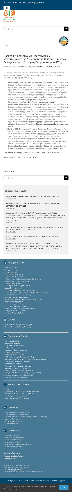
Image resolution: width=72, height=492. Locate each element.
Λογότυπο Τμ (14, 313)
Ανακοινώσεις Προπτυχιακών (14, 437)
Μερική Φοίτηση (11, 348)
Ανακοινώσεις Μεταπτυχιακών (15, 440)
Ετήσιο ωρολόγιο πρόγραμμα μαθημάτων (19, 370)
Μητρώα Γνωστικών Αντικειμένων (17, 311)
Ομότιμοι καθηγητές (11, 423)
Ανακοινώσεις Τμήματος (13, 442)
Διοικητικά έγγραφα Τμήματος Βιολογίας (19, 304)
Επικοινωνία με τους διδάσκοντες (16, 377)
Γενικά (7, 389)
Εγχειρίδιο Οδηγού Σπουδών (14, 355)
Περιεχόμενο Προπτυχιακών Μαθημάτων (18, 366)
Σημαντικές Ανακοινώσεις (13, 435)
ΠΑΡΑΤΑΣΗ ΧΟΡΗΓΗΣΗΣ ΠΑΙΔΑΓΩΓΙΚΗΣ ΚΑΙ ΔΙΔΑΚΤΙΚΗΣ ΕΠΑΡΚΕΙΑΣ (33, 237)
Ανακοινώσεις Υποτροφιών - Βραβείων (48, 66)
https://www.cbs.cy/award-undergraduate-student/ (36, 102)
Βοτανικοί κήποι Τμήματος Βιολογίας (17, 281)
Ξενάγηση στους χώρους (13, 270)
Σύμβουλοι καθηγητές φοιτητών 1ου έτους (19, 375)
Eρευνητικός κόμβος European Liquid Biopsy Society (24, 299)
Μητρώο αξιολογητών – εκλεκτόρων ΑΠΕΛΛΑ (21, 308)
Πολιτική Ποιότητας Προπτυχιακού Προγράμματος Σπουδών (26, 292)
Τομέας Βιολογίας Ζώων (14, 277)
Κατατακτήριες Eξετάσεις (13, 364)
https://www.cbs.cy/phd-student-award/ (50, 148)
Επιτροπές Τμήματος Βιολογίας (16, 306)
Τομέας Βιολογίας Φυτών (14, 274)
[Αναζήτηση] (66, 29)
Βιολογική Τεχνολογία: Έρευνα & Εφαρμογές (19, 393)
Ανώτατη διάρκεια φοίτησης (15, 345)
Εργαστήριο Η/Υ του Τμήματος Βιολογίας (18, 286)
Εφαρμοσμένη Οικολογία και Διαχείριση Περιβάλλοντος (23, 391)
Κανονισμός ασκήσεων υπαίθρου (16, 368)
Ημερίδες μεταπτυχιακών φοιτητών (16, 396)
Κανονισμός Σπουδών (12, 341)
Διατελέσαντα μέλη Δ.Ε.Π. (13, 421)
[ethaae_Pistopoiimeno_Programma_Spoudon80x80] (63, 37)
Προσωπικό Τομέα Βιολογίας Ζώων (17, 414)
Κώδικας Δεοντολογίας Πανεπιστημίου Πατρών (20, 357)
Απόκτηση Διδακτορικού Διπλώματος (17, 398)
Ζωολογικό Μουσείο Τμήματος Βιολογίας (18, 325)
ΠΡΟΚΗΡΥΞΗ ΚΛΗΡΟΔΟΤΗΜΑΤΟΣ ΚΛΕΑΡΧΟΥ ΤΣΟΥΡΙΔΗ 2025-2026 (32, 196)
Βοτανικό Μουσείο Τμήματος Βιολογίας (18, 327)
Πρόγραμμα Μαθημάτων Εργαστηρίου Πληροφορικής (23, 373)
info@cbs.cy (31, 157)
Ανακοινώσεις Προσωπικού (14, 447)
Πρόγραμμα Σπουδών (12, 352)
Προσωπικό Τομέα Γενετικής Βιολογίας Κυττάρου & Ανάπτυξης (26, 417)
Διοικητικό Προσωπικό (12, 419)
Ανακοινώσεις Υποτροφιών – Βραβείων (18, 444)
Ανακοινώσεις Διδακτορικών (26, 66)
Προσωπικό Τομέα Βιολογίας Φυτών (17, 412)
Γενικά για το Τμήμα (11, 267)
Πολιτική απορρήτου (58, 481)
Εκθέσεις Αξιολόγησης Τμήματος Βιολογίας (20, 290)
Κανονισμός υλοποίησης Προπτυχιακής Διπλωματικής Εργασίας (26, 359)
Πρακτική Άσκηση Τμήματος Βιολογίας (17, 361)
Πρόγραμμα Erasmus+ (12, 283)
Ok (64, 488)
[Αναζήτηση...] (34, 29)
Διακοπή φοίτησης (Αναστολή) (16, 350)
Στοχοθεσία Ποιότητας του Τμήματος (18, 295)
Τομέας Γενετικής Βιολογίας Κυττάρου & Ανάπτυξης (23, 279)
